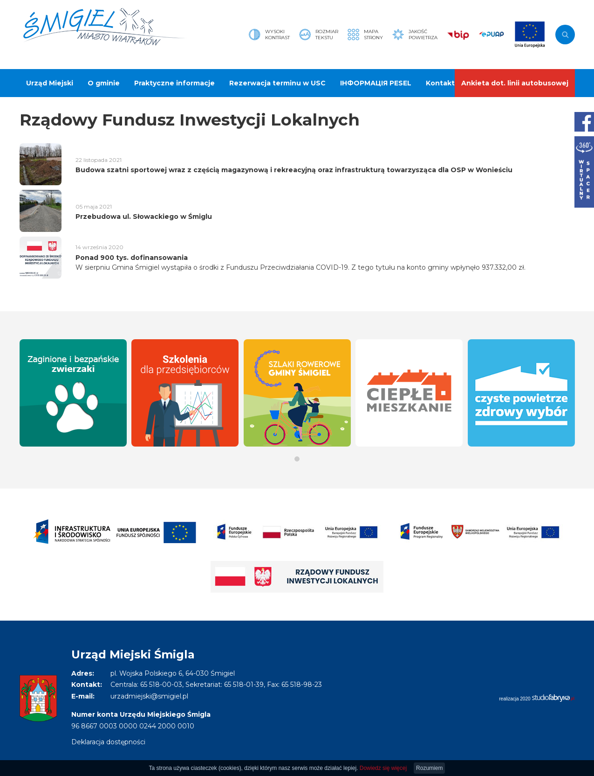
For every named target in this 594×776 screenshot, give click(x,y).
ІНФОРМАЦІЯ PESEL (375, 83)
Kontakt (440, 83)
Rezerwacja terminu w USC (277, 83)
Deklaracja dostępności (108, 742)
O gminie (104, 83)
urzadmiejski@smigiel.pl (149, 696)
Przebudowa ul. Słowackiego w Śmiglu (143, 216)
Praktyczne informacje (174, 83)
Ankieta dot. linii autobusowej (514, 83)
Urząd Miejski (49, 83)
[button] (297, 458)
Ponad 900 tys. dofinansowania (131, 257)
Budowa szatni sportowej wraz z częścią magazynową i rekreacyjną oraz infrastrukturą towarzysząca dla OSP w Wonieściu (293, 170)
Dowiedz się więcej (383, 768)
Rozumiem (429, 768)
